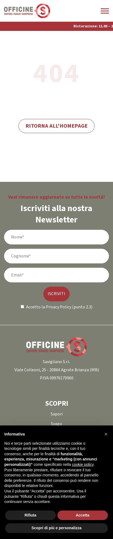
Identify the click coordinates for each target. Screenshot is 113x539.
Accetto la (33, 307)
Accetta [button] (82, 515)
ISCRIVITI (56, 294)
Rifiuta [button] (30, 515)
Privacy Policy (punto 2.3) (69, 307)
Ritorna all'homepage (56, 126)
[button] (106, 434)
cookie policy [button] (82, 464)
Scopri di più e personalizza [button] (56, 528)
